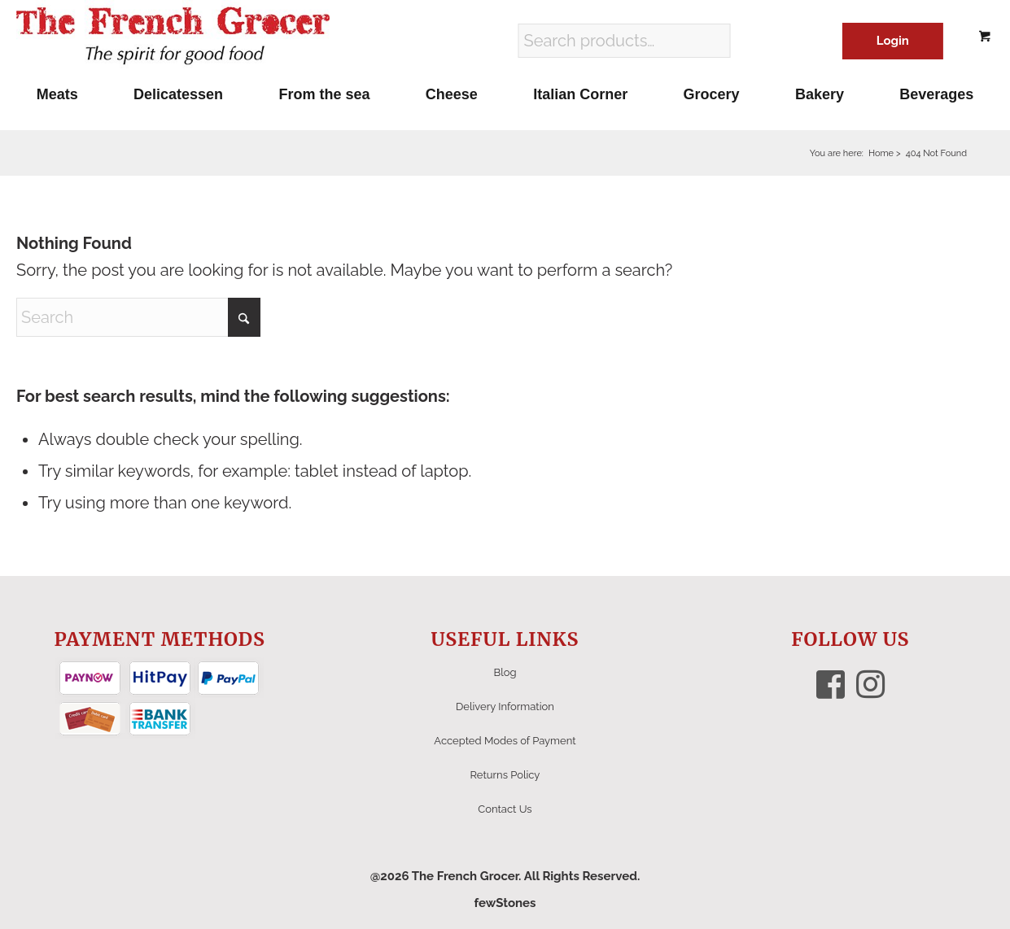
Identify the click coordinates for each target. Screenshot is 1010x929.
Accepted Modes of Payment (504, 741)
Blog (504, 672)
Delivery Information (505, 706)
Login (893, 40)
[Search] (138, 317)
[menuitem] (57, 94)
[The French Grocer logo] (173, 36)
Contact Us (504, 809)
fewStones (505, 903)
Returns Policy (505, 775)
